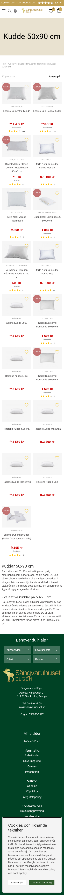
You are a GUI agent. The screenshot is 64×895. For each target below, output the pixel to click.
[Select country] (14, 10)
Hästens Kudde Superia (17, 428)
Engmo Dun (17, 107)
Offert (9, 659)
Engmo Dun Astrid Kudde (16, 111)
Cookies (32, 785)
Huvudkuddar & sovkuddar (28, 64)
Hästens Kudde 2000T (17, 322)
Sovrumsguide (32, 760)
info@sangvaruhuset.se (32, 707)
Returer (39, 659)
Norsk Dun (47, 319)
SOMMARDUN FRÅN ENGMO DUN (18, 3)
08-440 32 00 (34, 703)
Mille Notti (47, 160)
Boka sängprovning (32, 810)
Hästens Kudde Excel (16, 375)
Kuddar (11, 64)
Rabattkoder (32, 755)
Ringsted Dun (17, 160)
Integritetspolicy (32, 797)
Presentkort (32, 771)
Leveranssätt (42, 649)
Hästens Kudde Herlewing (17, 481)
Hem (4, 64)
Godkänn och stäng (42, 882)
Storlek (45, 64)
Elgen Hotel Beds (47, 213)
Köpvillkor (32, 791)
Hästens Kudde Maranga (47, 428)
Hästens (16, 319)
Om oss (32, 766)
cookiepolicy (20, 873)
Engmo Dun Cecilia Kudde (47, 111)
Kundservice (13, 649)
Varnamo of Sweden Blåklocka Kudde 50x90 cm (16, 274)
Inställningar (17, 882)
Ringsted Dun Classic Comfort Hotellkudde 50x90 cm (16, 168)
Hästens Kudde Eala (47, 481)
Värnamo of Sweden (16, 266)
